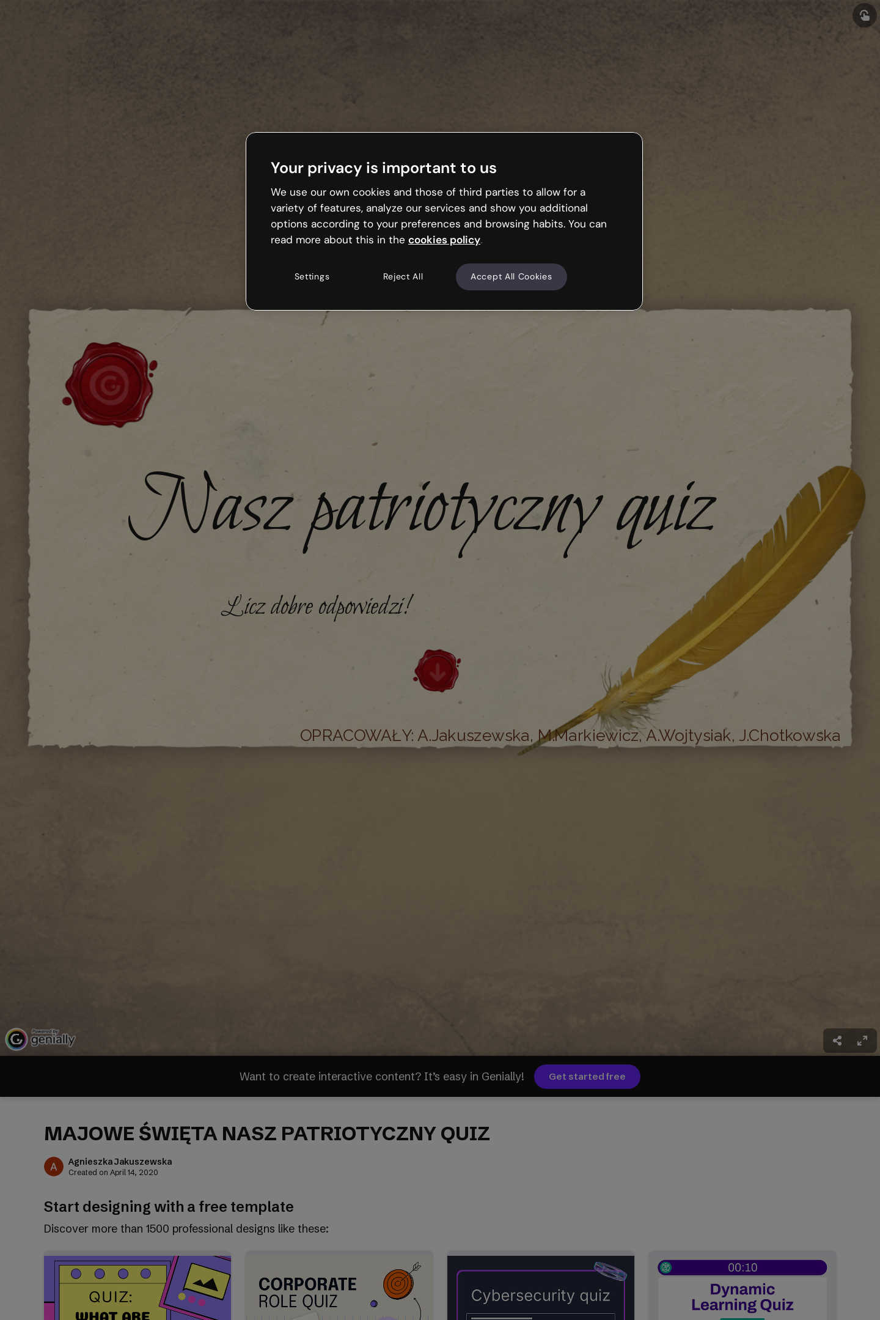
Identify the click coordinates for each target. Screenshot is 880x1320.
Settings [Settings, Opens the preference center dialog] (312, 276)
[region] (444, 221)
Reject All (403, 276)
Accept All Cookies (511, 276)
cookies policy (444, 239)
